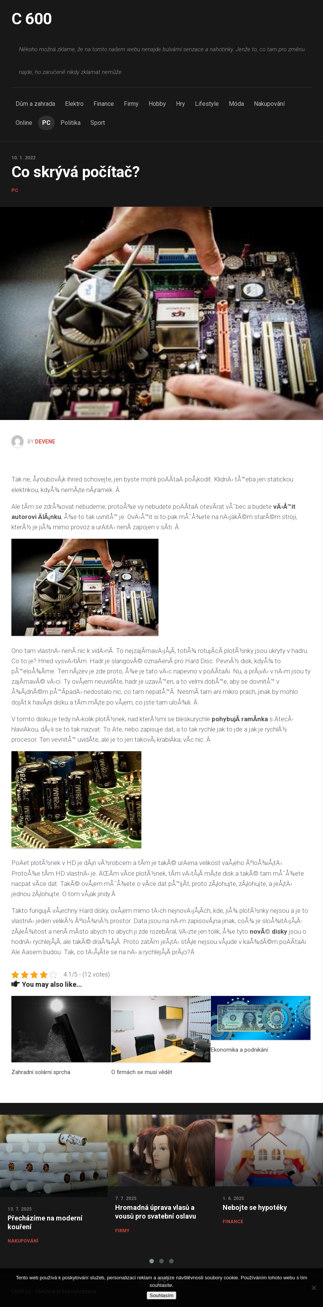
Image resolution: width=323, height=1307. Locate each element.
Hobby (157, 103)
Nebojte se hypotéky (255, 1207)
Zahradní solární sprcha (40, 1072)
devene (45, 442)
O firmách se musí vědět (141, 1072)
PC (46, 122)
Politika (70, 122)
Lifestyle (207, 103)
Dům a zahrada (35, 103)
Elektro (74, 103)
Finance (103, 103)
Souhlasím (162, 1295)
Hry (180, 103)
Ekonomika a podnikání (239, 1049)
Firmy (131, 103)
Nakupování (269, 103)
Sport (97, 122)
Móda (236, 103)
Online (24, 122)
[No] (313, 1287)
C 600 (31, 18)
